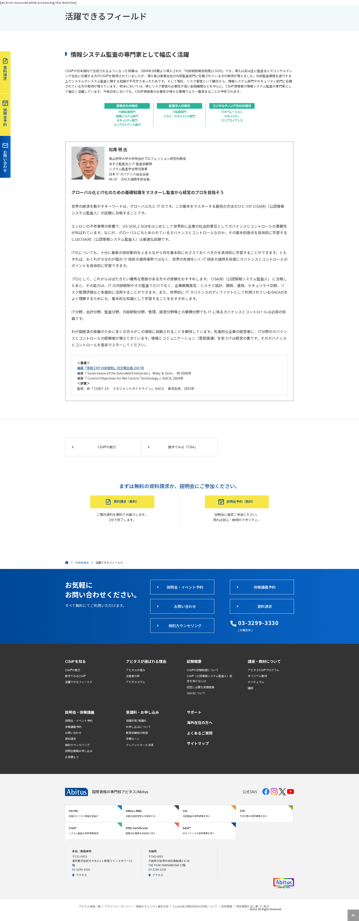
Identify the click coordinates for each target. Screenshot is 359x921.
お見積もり (72, 757)
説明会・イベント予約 (78, 720)
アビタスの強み (135, 670)
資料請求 (70, 739)
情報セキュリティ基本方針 (152, 906)
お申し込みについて (138, 727)
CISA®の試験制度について (202, 670)
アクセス (79, 875)
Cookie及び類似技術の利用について (195, 906)
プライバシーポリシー (118, 906)
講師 (250, 688)
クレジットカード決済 (139, 745)
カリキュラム (256, 682)
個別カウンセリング (77, 745)
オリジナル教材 (257, 676)
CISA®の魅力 (72, 670)
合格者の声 (133, 676)
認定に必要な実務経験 (200, 687)
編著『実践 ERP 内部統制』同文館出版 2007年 (110, 368)
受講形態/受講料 (136, 720)
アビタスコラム (135, 682)
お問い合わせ (73, 733)
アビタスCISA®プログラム (263, 670)
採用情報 (226, 906)
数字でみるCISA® (75, 676)
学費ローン (132, 739)
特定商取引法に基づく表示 (252, 906)
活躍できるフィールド (78, 682)
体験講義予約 (73, 727)
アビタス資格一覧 (90, 906)
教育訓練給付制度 (137, 733)
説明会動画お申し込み (78, 751)
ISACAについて (196, 693)
